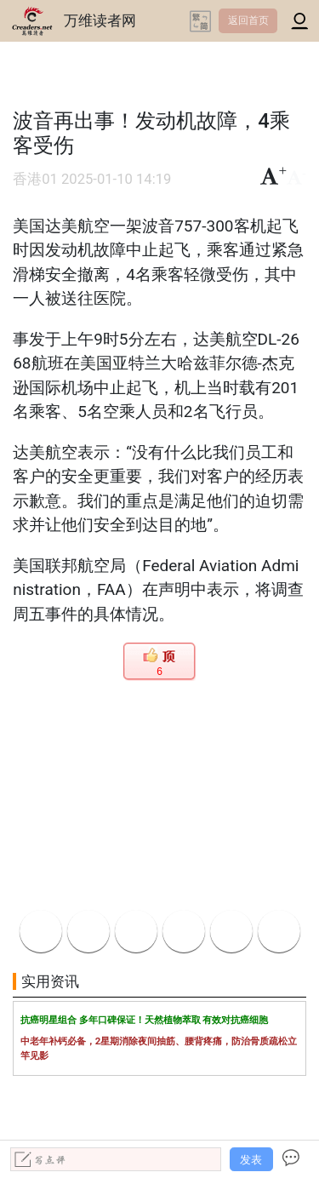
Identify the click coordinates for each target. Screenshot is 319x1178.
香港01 (35, 179)
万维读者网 (100, 20)
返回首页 (248, 20)
